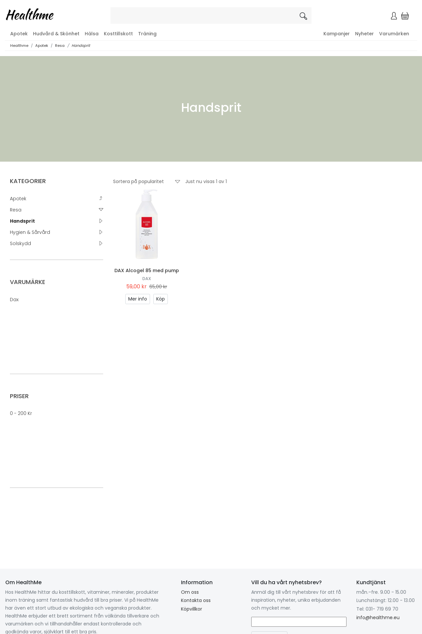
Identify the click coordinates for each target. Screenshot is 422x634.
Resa (60, 45)
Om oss (190, 592)
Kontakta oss (196, 600)
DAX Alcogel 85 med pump (146, 270)
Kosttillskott (118, 33)
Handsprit (81, 45)
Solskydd (20, 243)
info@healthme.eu (378, 617)
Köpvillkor (191, 609)
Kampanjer (336, 33)
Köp (160, 299)
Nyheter (364, 33)
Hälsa (92, 33)
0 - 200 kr (21, 413)
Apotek (19, 33)
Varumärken (394, 33)
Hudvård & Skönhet (56, 33)
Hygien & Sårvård (30, 232)
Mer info (137, 299)
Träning (147, 33)
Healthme (19, 45)
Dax (14, 299)
